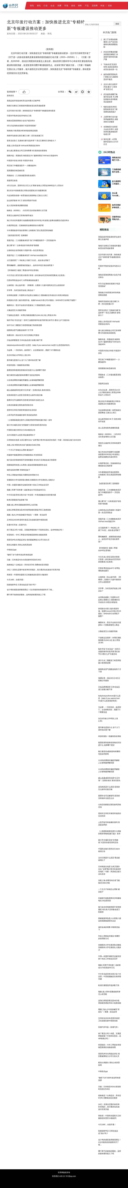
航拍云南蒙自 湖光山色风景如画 (19, 545)
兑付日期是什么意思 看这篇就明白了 (21, 435)
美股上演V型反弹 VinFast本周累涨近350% (23, 146)
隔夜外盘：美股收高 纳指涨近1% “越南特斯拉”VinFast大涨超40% (32, 156)
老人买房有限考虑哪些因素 (17, 205)
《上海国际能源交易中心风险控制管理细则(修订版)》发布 (29, 420)
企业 (52, 5)
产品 (87, 5)
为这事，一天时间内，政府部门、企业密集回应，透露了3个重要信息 (33, 350)
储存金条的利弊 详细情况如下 (18, 470)
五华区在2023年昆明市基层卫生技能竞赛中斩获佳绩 (27, 520)
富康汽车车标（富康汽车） (17, 525)
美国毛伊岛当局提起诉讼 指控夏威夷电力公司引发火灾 (28, 540)
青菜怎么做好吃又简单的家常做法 (20, 215)
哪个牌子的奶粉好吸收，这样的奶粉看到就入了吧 (26, 595)
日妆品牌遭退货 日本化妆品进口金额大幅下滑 (24, 340)
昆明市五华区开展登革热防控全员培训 (22, 410)
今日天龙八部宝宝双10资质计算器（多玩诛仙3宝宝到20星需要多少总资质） (36, 275)
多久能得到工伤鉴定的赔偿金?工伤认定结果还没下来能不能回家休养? (116, 182)
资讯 (39, 5)
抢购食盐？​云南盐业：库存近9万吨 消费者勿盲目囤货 (28, 565)
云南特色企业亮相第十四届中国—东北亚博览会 (25, 250)
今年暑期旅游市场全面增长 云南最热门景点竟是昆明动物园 (30, 230)
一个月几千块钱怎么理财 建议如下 (20, 450)
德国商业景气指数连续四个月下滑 (20, 330)
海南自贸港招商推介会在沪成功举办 (21, 121)
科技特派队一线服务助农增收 (18, 365)
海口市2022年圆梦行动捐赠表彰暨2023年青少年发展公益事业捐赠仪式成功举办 (38, 220)
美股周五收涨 (12, 180)
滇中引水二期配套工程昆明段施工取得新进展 (24, 325)
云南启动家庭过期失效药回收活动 (20, 405)
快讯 (32, 5)
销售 (80, 5)
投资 (110, 5)
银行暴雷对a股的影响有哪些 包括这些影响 (23, 375)
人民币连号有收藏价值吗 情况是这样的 (22, 415)
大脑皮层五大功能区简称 (16, 310)
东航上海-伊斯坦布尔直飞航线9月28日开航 (23, 445)
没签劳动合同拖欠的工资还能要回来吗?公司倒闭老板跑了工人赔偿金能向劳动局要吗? (116, 218)
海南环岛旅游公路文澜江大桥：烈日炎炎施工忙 (25, 136)
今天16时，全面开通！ (16, 580)
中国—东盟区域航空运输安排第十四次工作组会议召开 (28, 485)
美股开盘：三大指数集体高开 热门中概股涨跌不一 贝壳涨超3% (31, 240)
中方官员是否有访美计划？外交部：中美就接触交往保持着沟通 (31, 495)
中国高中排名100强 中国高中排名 (20, 161)
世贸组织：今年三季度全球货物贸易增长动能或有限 (27, 535)
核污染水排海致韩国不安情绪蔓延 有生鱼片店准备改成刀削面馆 (31, 460)
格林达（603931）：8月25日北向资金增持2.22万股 (27, 210)
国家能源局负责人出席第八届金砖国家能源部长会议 (27, 465)
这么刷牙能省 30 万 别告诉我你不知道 (21, 200)
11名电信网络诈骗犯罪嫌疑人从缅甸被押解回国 (25, 380)
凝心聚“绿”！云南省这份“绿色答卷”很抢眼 (23, 245)
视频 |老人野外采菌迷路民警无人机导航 (22, 505)
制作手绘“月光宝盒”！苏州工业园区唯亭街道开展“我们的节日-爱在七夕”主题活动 (38, 320)
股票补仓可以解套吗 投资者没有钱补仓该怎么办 (25, 400)
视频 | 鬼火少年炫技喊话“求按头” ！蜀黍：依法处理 (27, 515)
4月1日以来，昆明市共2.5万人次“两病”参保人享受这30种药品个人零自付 (35, 185)
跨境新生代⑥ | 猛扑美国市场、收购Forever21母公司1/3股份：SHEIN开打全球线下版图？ (41, 300)
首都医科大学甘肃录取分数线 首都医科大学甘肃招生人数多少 (31, 480)
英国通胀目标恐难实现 (15, 171)
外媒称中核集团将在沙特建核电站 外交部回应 (24, 455)
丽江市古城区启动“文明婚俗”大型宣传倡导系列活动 (26, 425)
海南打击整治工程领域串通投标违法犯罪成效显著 (26, 106)
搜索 (117, 24)
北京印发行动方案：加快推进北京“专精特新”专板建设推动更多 (31, 111)
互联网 (95, 5)
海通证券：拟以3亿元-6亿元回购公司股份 (23, 335)
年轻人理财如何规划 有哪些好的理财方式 (23, 475)
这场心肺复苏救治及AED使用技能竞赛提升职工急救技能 (29, 510)
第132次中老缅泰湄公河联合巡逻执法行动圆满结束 (26, 190)
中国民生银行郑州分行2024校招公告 (21, 430)
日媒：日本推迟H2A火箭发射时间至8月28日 (24, 560)
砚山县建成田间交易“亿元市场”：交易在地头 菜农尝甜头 (28, 390)
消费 (59, 5)
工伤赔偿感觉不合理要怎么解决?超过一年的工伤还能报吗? (116, 170)
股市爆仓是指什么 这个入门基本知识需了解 (24, 360)
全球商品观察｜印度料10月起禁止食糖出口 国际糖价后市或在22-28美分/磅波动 (37, 295)
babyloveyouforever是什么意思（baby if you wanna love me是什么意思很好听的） (39, 345)
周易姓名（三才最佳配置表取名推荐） (22, 176)
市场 (66, 5)
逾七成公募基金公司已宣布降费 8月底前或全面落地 (27, 151)
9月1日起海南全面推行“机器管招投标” (21, 126)
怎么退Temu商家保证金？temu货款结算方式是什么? (116, 194)
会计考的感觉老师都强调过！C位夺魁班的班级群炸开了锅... (30, 590)
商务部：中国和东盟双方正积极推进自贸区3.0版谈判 (27, 575)
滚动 (73, 5)
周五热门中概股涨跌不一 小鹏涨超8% (21, 166)
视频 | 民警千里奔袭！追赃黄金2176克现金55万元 (26, 490)
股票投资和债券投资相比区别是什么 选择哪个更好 (26, 370)
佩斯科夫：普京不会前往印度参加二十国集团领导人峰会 (29, 305)
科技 (102, 5)
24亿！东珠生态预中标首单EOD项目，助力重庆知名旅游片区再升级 (33, 570)
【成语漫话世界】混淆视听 (17, 235)
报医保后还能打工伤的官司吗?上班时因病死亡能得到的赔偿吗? (116, 159)
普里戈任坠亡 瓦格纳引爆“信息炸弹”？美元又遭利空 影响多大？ (31, 141)
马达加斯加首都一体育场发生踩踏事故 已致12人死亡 (27, 195)
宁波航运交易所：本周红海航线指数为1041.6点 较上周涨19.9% (31, 315)
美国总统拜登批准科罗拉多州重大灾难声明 (23, 101)
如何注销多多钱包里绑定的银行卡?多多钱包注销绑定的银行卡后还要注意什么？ (116, 206)
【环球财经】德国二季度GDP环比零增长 (23, 270)
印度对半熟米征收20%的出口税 (19, 116)
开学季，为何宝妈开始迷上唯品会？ (21, 290)
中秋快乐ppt (11, 550)
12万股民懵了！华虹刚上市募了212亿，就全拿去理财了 (28, 260)
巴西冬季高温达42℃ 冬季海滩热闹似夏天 (23, 280)
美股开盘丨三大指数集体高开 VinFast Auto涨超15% (27, 255)
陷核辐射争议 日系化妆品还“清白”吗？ (21, 585)
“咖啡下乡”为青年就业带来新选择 (19, 555)
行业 (46, 5)
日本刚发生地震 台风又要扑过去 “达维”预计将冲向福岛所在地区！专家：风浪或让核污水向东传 (44, 440)
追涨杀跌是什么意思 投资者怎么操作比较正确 (24, 395)
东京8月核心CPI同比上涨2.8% (18, 355)
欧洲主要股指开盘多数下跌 (17, 500)
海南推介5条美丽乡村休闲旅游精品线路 (22, 131)
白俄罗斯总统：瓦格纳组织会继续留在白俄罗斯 (25, 225)
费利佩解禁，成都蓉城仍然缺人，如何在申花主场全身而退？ (30, 265)
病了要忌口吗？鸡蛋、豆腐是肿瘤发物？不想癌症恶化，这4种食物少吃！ (35, 530)
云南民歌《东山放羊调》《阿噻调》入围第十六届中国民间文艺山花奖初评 (36, 285)
